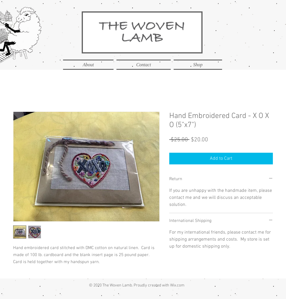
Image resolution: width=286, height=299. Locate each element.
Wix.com (177, 285)
